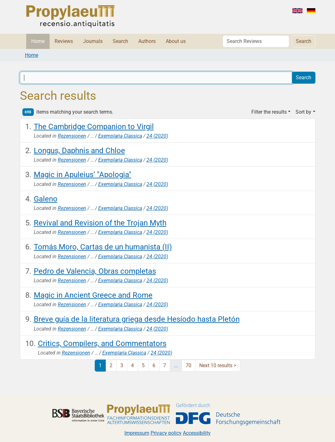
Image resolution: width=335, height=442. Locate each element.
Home (38, 41)
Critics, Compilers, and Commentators (102, 343)
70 (188, 365)
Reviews (64, 41)
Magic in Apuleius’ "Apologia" (82, 174)
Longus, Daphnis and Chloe (79, 150)
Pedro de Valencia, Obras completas (95, 271)
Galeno (45, 198)
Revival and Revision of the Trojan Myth (100, 222)
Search (120, 41)
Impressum (136, 433)
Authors (147, 41)
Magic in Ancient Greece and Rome (93, 295)
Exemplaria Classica (120, 136)
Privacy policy (166, 433)
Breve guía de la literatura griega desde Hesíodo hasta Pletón (137, 319)
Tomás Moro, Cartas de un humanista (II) (103, 246)
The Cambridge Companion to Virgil (94, 126)
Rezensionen (72, 136)
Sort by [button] (303, 112)
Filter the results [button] (269, 112)
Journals (93, 41)
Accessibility (197, 433)
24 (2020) (157, 136)
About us (176, 41)
